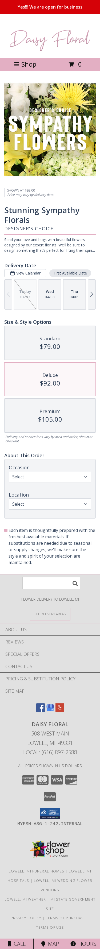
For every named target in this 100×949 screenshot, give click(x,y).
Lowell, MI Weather (25, 899)
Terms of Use (50, 927)
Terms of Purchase (66, 918)
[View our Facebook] (40, 710)
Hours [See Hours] (83, 943)
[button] (50, 813)
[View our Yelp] (59, 710)
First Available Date (70, 273)
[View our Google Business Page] (50, 710)
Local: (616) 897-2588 (50, 752)
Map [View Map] (50, 943)
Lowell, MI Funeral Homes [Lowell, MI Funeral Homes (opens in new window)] (36, 871)
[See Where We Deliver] (50, 613)
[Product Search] (51, 583)
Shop (25, 64)
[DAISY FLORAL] (50, 49)
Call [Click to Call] (17, 943)
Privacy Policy (26, 918)
